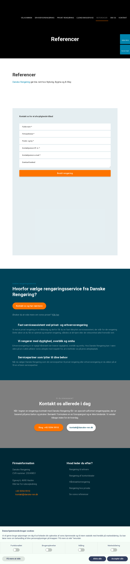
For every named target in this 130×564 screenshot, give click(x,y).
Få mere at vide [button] (14, 559)
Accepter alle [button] (117, 559)
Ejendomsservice (85, 18)
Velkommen (26, 18)
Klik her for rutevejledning (24, 484)
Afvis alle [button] (97, 559)
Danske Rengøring (21, 82)
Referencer (102, 18)
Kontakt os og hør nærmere (29, 306)
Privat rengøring (65, 18)
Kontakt (123, 18)
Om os (113, 18)
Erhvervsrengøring (45, 18)
